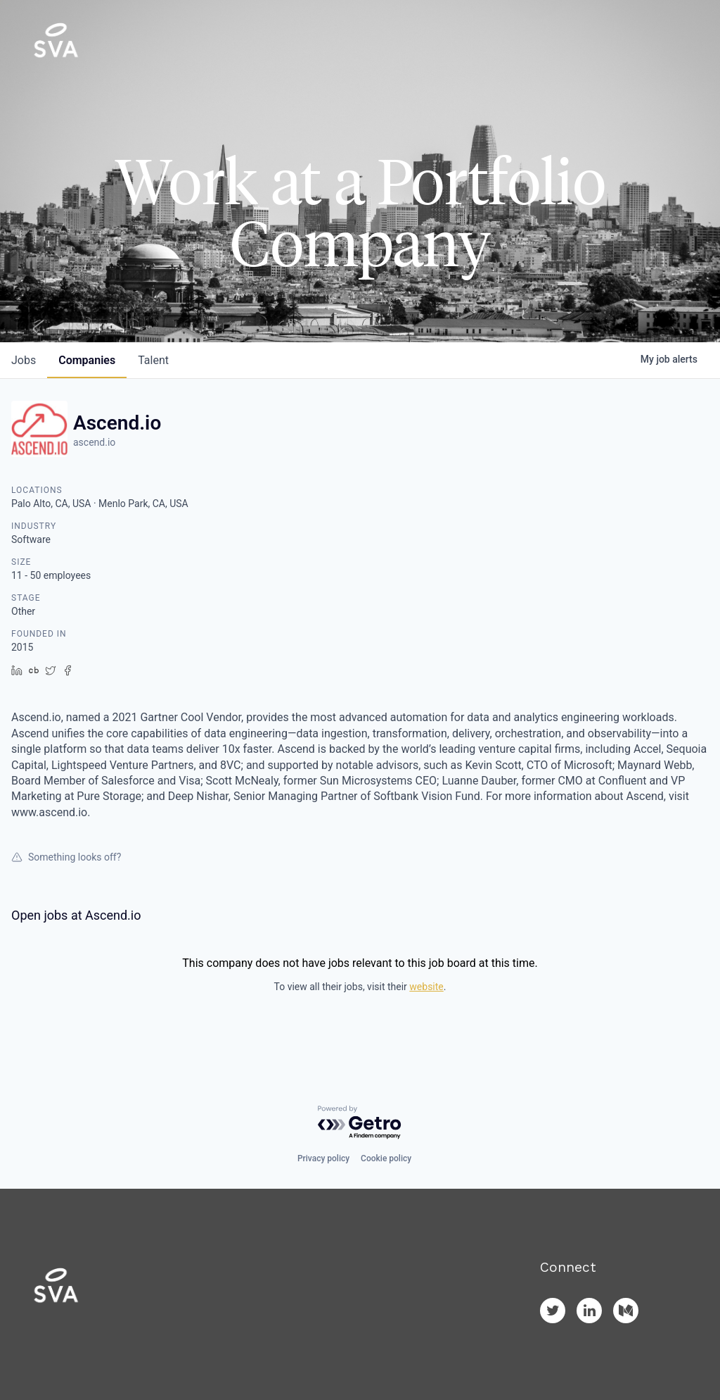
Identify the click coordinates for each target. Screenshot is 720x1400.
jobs (23, 360)
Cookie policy (386, 1158)
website (426, 986)
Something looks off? (66, 857)
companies (86, 360)
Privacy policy (323, 1158)
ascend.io (94, 442)
